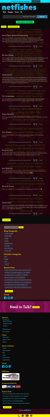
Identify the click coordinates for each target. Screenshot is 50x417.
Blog (3, 353)
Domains (5, 326)
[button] (25, 1)
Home (3, 27)
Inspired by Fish (8, 243)
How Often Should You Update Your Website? (16, 275)
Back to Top (7, 407)
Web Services (5, 320)
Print (17, 12)
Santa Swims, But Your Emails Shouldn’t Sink (16, 285)
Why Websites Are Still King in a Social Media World (17, 282)
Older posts (6, 220)
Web (4, 12)
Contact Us (9, 291)
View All (6, 264)
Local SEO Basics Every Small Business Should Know (18, 280)
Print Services (6, 332)
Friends (6, 238)
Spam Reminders (8, 248)
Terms (4, 355)
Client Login (5, 337)
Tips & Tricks (7, 251)
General (6, 241)
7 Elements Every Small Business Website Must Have (17, 287)
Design (10, 12)
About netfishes (6, 350)
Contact (4, 348)
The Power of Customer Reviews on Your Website (17, 272)
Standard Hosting (7, 321)
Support (4, 342)
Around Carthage (8, 233)
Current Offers (8, 236)
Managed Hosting (7, 324)
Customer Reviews (13, 27)
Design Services (6, 329)
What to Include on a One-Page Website (14, 277)
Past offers (7, 246)
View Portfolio (6, 360)
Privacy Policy (6, 357)
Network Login (6, 339)
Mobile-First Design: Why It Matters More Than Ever (17, 270)
